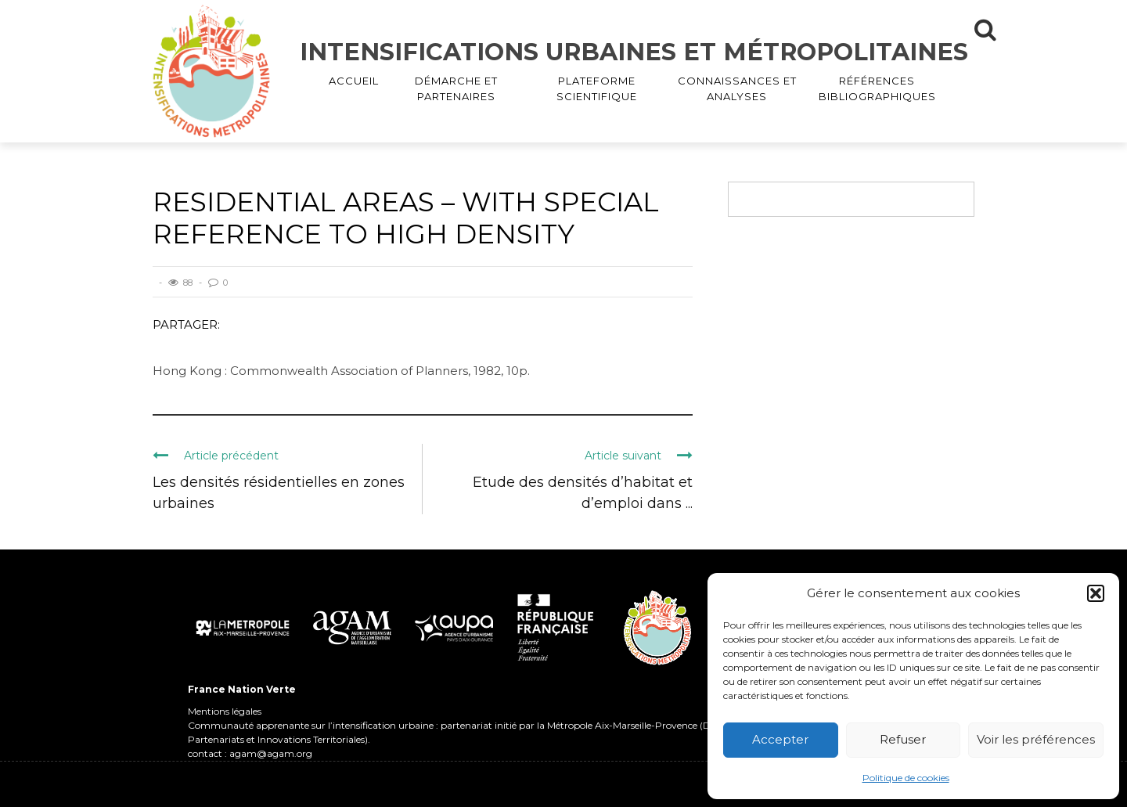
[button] (1096, 593)
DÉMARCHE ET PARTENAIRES (456, 88)
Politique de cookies (905, 778)
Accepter (780, 739)
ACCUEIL (354, 80)
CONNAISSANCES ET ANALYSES (737, 88)
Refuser (903, 739)
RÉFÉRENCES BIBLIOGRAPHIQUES (877, 88)
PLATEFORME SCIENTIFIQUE (596, 88)
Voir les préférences (1036, 739)
